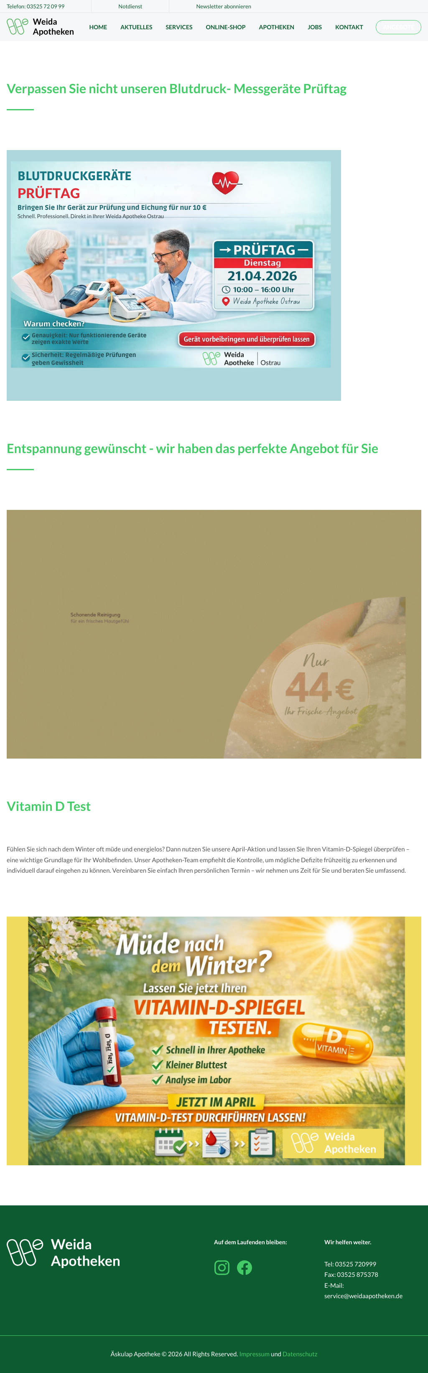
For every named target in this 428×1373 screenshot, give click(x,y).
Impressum (254, 1354)
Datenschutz (300, 1354)
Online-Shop (225, 27)
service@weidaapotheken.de (363, 1296)
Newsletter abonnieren (223, 6)
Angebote (398, 27)
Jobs (315, 27)
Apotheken (277, 27)
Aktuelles (136, 27)
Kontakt (349, 27)
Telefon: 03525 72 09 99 (35, 6)
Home (98, 27)
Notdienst (130, 6)
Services (179, 27)
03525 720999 (356, 1264)
